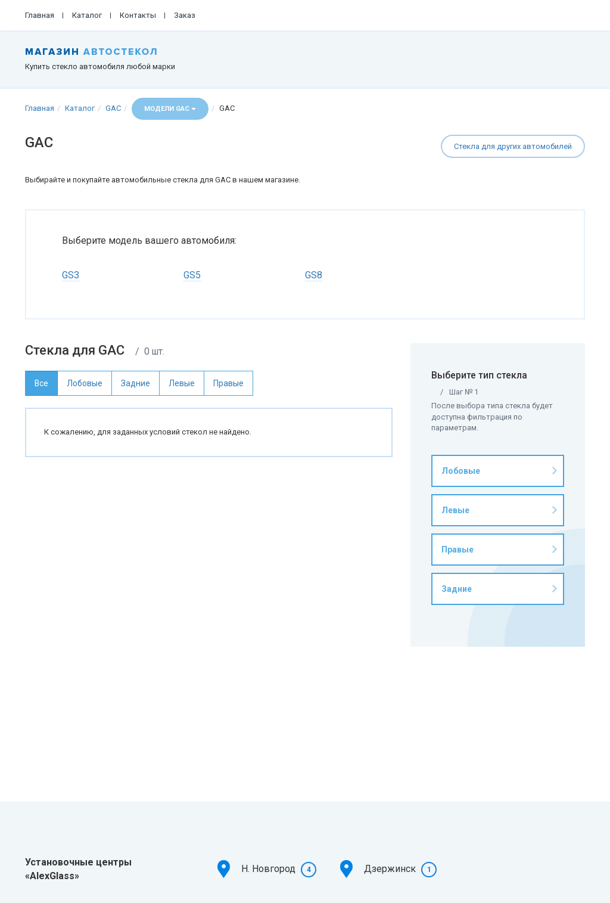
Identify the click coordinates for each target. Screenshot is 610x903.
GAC (113, 108)
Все (41, 383)
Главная (39, 15)
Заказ (184, 15)
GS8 (313, 275)
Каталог (87, 15)
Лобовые (460, 471)
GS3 (70, 275)
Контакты (138, 15)
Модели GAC (170, 109)
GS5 (192, 275)
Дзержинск (390, 868)
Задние (456, 589)
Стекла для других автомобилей (513, 146)
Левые (455, 510)
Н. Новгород (268, 868)
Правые (457, 549)
